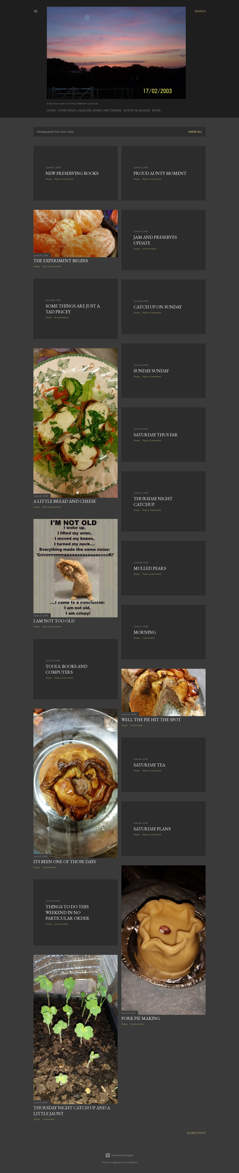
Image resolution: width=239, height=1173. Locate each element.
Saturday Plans (152, 829)
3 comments (49, 867)
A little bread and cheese (64, 501)
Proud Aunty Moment (160, 173)
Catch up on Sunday (157, 307)
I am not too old (54, 621)
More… (157, 110)
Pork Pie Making (140, 1018)
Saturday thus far (156, 435)
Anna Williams (129, 1162)
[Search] (200, 11)
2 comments (137, 1024)
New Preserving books (72, 173)
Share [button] (49, 179)
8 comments (61, 317)
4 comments (149, 248)
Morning (145, 632)
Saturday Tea (149, 765)
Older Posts (196, 1132)
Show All (195, 131)
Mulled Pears (150, 568)
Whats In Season (136, 110)
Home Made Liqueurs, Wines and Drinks (89, 110)
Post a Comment (64, 179)
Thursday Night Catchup (153, 501)
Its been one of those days (64, 861)
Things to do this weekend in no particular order (67, 912)
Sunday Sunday (151, 371)
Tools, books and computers (66, 669)
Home (51, 110)
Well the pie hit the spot (151, 719)
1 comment (148, 638)
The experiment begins (60, 260)
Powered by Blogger (119, 1155)
